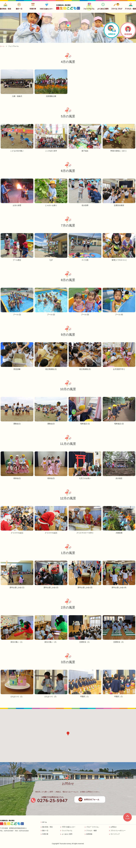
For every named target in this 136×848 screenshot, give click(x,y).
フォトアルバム (67, 830)
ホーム (44, 822)
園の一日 (45, 830)
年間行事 (45, 834)
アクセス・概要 (91, 830)
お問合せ (114, 827)
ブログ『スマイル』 (93, 827)
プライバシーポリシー (118, 830)
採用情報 (89, 834)
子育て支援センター (68, 827)
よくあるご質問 (67, 834)
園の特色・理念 (47, 827)
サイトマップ (115, 834)
